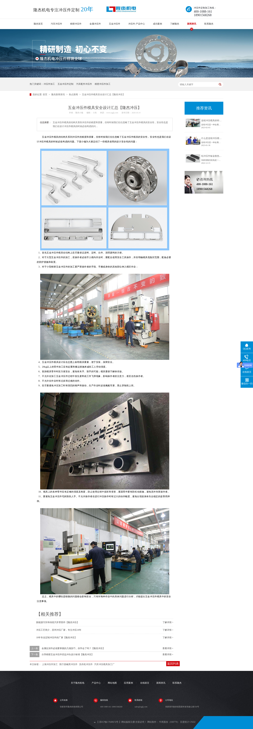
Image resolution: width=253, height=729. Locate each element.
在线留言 (144, 683)
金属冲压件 (95, 24)
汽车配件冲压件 (84, 84)
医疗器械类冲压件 (68, 664)
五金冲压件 (114, 24)
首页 (45, 94)
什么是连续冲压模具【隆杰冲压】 (218, 138)
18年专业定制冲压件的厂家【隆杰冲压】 (56, 637)
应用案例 (128, 683)
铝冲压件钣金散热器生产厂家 (216, 156)
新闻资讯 (191, 24)
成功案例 (157, 24)
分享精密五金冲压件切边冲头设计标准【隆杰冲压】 (68, 654)
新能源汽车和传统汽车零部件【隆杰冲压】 (57, 622)
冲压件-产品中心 (136, 24)
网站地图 (112, 683)
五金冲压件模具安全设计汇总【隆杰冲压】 (103, 94)
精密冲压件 (75, 24)
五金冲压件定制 (65, 84)
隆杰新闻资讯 (58, 94)
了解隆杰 (174, 24)
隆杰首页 (38, 24)
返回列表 (173, 663)
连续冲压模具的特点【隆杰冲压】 (218, 120)
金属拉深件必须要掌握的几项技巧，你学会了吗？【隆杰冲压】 (73, 648)
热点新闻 (74, 94)
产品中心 (96, 683)
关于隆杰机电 (77, 683)
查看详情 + (167, 648)
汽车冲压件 (56, 24)
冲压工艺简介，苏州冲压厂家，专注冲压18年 (58, 630)
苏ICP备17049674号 (109, 722)
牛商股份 (163, 722)
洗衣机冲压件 (86, 664)
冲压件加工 (49, 84)
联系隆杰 (208, 24)
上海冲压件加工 (50, 664)
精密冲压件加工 (103, 84)
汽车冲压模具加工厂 (104, 664)
